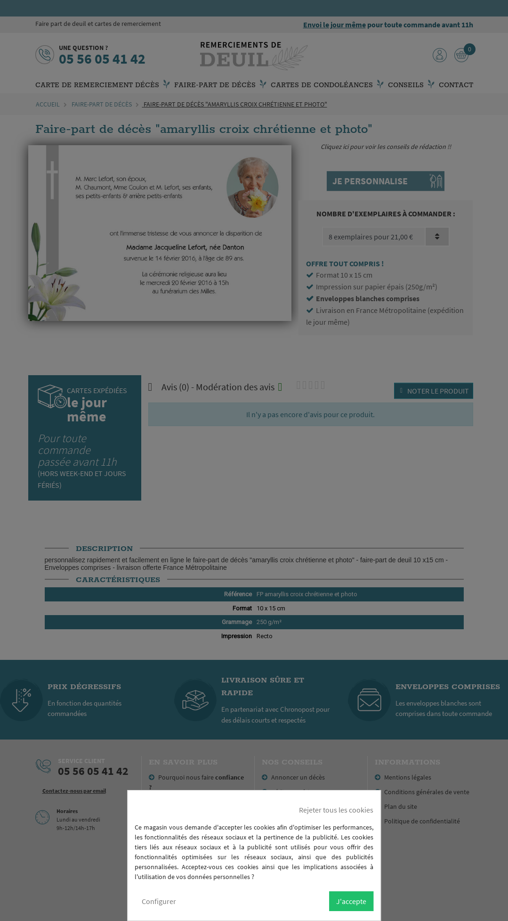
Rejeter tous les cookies (336, 809)
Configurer (159, 901)
